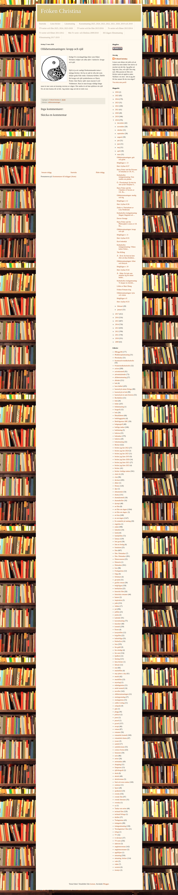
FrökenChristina (121, 59)
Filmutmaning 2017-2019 (49, 37)
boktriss (117, 439)
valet (116, 861)
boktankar (118, 436)
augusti (120, 137)
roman (117, 729)
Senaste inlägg (46, 172)
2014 (117, 324)
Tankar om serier (120, 808)
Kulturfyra (118, 641)
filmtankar (118, 565)
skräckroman (119, 779)
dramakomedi (119, 498)
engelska (118, 524)
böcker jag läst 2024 (122, 451)
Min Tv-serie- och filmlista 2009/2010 (83, 33)
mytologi (118, 682)
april (119, 151)
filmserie (118, 562)
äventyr (117, 870)
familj (117, 533)
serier (117, 759)
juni (118, 144)
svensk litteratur (120, 800)
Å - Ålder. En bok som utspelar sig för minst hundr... (125, 275)
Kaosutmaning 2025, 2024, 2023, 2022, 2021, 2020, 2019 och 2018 (106, 24)
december (120, 123)
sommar (117, 785)
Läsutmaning (70, 24)
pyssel (117, 723)
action (117, 368)
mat (116, 668)
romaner (118, 732)
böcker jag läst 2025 (122, 454)
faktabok (118, 530)
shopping (118, 764)
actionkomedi (119, 371)
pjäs (116, 709)
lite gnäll (118, 647)
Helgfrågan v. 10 (122, 267)
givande (117, 580)
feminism (118, 547)
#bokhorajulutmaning (122, 355)
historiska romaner (121, 594)
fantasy (117, 539)
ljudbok (117, 656)
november (120, 127)
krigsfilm (118, 635)
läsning (117, 659)
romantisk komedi (121, 735)
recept (117, 726)
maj (118, 147)
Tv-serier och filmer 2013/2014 (120, 28)
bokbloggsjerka (120, 418)
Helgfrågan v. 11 (122, 235)
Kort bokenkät (122, 241)
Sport (116, 788)
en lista (117, 515)
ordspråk (118, 706)
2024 (117, 99)
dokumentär (119, 492)
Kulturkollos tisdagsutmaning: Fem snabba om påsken (125, 177)
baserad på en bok (121, 392)
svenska (117, 803)
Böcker (117, 445)
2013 (117, 328)
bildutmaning (119, 407)
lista (116, 644)
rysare (117, 741)
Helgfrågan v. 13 (122, 163)
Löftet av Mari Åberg (124, 286)
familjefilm (118, 536)
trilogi (117, 832)
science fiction (120, 750)
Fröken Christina (61, 11)
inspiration (118, 600)
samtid (117, 744)
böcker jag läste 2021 (122, 462)
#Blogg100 (118, 352)
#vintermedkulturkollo (122, 366)
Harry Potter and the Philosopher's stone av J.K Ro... (127, 224)
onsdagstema (119, 700)
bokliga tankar (120, 427)
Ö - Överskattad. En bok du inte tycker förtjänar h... (126, 184)
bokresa (117, 433)
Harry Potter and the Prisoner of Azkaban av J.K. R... (127, 171)
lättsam (117, 665)
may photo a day (120, 674)
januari (119, 310)
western (117, 867)
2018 (117, 120)
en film (117, 506)
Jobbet (117, 606)
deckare (117, 480)
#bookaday (118, 358)
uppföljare (118, 852)
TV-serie (118, 841)
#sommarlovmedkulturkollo (124, 361)
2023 (117, 103)
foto (116, 568)
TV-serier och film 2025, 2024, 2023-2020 (56, 28)
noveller (117, 691)
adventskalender (120, 374)
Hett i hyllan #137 (123, 166)
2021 (117, 110)
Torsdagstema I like (121, 829)
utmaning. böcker (121, 858)
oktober (120, 130)
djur (116, 489)
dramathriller (119, 500)
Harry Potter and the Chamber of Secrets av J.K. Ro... (125, 190)
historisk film (119, 591)
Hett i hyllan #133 (123, 302)
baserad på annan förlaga (123, 389)
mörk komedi (119, 688)
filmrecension (119, 559)
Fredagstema (119, 571)
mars (119, 154)
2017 (117, 314)
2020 (117, 113)
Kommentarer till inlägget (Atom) (64, 176)
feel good (118, 542)
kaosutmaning (119, 621)
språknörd (118, 791)
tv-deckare (118, 838)
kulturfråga (118, 638)
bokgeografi (119, 424)
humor (117, 597)
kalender (118, 618)
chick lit (117, 474)
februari (120, 306)
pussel (117, 720)
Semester (118, 753)
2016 (117, 317)
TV (116, 835)
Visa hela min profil (119, 82)
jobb (116, 603)
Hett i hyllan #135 (123, 238)
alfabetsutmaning (121, 377)
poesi (116, 718)
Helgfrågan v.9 (122, 298)
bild (116, 401)
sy (115, 806)
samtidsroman (119, 747)
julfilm (117, 612)
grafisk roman (119, 583)
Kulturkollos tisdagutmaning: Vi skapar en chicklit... (127, 282)
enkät (116, 527)
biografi (117, 410)
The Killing (121, 252)
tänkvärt (117, 844)
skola (116, 773)
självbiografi (119, 770)
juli (118, 140)
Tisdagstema (119, 820)
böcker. (117, 468)
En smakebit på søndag (123, 521)
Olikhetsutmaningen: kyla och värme (126, 294)
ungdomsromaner (121, 850)
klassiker (118, 624)
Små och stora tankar (122, 782)
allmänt (117, 380)
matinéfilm (118, 671)
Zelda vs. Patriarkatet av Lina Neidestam (125, 209)
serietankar (118, 762)
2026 (117, 92)
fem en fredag (119, 544)
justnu (117, 615)
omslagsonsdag (120, 697)
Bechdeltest (119, 398)
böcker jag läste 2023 (122, 465)
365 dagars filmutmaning (113, 33)
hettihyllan (118, 588)
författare (118, 577)
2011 (117, 335)
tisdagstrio (118, 823)
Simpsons (118, 767)
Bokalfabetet (119, 415)
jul (116, 609)
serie (116, 756)
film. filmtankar (120, 553)
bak (116, 383)
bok (116, 412)
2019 (117, 116)
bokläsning (118, 430)
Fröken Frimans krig (124, 290)
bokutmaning (119, 442)
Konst (117, 630)
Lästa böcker (55, 24)
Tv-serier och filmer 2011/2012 (51, 33)
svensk (117, 794)
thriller (117, 817)
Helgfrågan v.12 (122, 201)
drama (117, 495)
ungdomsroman (120, 847)
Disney (117, 486)
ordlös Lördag (119, 703)
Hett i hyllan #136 (123, 204)
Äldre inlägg (100, 172)
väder (117, 864)
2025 (117, 96)
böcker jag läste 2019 (122, 456)
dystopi (117, 503)
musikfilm (118, 679)
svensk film (119, 797)
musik (117, 676)
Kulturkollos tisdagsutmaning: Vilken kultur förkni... (126, 247)
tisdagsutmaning (120, 826)
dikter (117, 483)
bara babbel (119, 386)
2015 (117, 321)
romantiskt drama (121, 738)
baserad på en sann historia (124, 395)
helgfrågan (118, 586)
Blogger (106, 884)
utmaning (118, 855)
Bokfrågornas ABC (121, 421)
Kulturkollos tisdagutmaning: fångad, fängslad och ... (127, 214)
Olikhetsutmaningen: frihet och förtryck (126, 262)
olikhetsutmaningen (54, 102)
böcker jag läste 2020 (122, 459)
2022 (117, 106)
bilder (117, 404)
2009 (117, 342)
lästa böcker (119, 662)
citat (116, 477)
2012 (117, 331)
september (121, 133)
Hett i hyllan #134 (123, 270)
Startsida (42, 24)
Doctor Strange (122, 218)
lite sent (117, 653)
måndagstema (119, 685)
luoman (92, 884)
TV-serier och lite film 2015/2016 (90, 28)
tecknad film (119, 811)
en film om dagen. (121, 512)
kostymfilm (119, 632)
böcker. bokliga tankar (122, 471)
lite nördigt (118, 650)
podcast (117, 715)
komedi (117, 627)
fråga (116, 574)
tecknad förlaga (120, 814)
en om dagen (119, 518)
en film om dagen (121, 509)
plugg (117, 712)
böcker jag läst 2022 (122, 448)
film (116, 550)
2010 (117, 338)
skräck (117, 776)
